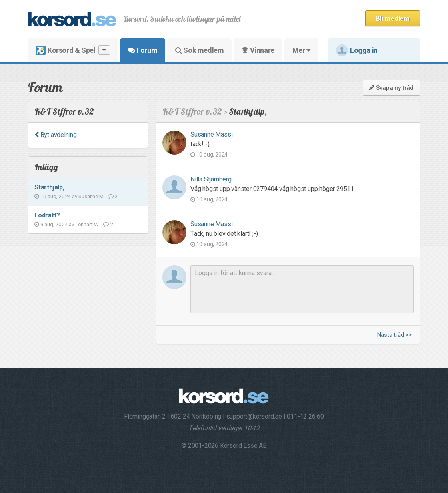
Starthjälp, (49, 187)
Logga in (357, 50)
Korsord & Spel (73, 50)
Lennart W (87, 224)
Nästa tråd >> (394, 335)
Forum (142, 50)
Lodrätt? (47, 215)
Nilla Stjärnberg (211, 179)
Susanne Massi (211, 134)
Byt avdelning (55, 135)
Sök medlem (199, 50)
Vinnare (258, 50)
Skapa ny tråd (391, 87)
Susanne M (90, 196)
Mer (301, 50)
